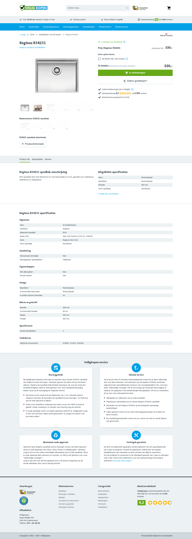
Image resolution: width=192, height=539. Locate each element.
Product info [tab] (24, 159)
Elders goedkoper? (135, 81)
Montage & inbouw (66, 507)
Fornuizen (102, 504)
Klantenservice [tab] (121, 27)
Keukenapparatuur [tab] (51, 27)
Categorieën (104, 486)
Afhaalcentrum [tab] (105, 27)
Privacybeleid (146, 536)
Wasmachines (104, 491)
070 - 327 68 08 (33, 523)
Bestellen (62, 491)
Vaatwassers (103, 497)
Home (32, 35)
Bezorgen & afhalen (67, 494)
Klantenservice (66, 486)
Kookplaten (102, 507)
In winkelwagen (135, 72)
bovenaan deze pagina (122, 461)
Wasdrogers (103, 501)
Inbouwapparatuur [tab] (71, 27)
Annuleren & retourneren (69, 501)
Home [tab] (22, 27)
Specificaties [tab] (37, 159)
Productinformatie (33, 144)
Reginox (22, 47)
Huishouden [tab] (34, 27)
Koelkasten (102, 494)
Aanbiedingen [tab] (89, 27)
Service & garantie (66, 504)
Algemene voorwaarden (163, 536)
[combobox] (98, 8)
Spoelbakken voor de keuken (50, 35)
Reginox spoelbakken (36, 47)
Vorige (22, 34)
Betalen (62, 497)
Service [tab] (48, 159)
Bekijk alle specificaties (107, 194)
